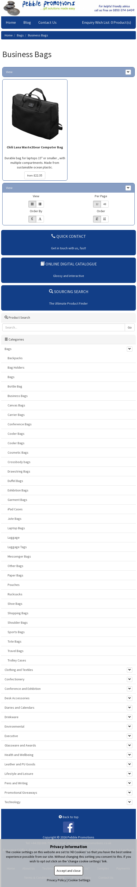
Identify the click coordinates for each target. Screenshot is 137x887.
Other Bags (15, 566)
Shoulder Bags (18, 622)
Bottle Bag (15, 386)
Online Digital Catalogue (68, 264)
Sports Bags (16, 632)
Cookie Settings (79, 880)
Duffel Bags (15, 481)
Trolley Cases (17, 660)
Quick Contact (68, 236)
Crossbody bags (19, 462)
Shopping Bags (18, 613)
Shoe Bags (15, 604)
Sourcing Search (68, 291)
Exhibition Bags (18, 490)
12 (97, 204)
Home (11, 22)
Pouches (14, 585)
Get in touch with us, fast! (68, 248)
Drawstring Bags (19, 471)
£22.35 (34, 175)
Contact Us (47, 22)
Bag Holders (16, 367)
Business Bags (38, 35)
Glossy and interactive (68, 276)
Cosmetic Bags (18, 452)
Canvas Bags (16, 405)
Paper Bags (15, 575)
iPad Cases (15, 509)
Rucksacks (15, 594)
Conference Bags (20, 424)
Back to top (69, 817)
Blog (27, 22)
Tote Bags (14, 641)
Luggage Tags (17, 547)
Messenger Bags (19, 556)
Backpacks (15, 358)
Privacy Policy (56, 880)
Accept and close (69, 871)
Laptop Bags (16, 528)
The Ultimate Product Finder (68, 303)
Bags (20, 35)
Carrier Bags (16, 415)
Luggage (14, 537)
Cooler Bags (16, 434)
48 (104, 204)
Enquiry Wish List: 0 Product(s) (106, 22)
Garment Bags (17, 500)
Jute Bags (14, 519)
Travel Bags (16, 651)
